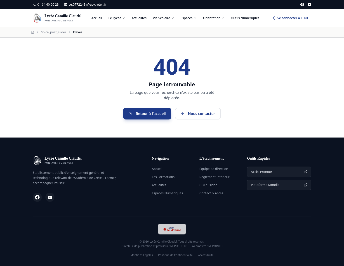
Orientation (213, 18)
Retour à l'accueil (147, 113)
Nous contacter (198, 113)
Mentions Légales (141, 255)
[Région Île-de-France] (172, 229)
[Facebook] (302, 4)
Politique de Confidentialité (175, 255)
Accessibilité (206, 255)
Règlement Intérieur (214, 177)
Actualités (139, 18)
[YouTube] (309, 4)
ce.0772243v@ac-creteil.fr (85, 4)
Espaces (189, 18)
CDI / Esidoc (208, 185)
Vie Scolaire (163, 18)
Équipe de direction (213, 169)
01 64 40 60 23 (46, 4)
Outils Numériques (245, 18)
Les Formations (163, 177)
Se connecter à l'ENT (290, 18)
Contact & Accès (211, 193)
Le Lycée (116, 18)
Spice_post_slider (53, 32)
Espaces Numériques (167, 193)
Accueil (96, 18)
